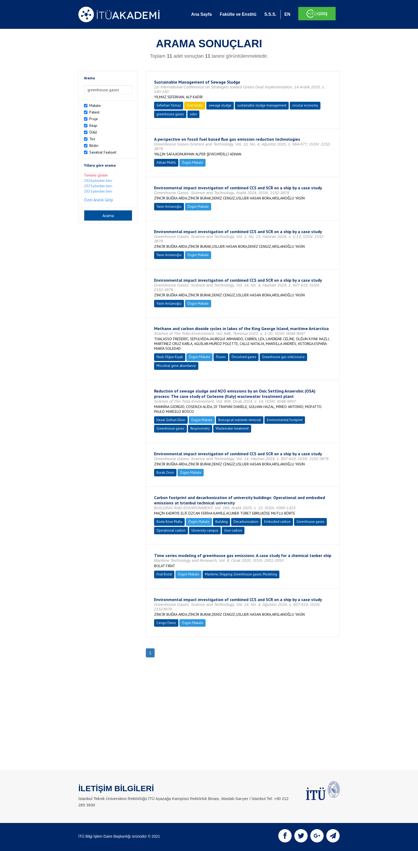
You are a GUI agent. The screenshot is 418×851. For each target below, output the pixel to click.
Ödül (93, 132)
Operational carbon (171, 530)
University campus (204, 530)
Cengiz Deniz (166, 623)
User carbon (233, 530)
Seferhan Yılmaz (168, 105)
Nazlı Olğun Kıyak (169, 357)
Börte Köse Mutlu (169, 521)
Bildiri (93, 145)
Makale (95, 105)
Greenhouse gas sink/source (283, 357)
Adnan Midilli (166, 162)
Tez (92, 138)
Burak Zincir (165, 472)
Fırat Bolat (164, 574)
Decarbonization (246, 521)
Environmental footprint (285, 420)
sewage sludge (220, 105)
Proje (93, 118)
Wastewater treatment (232, 428)
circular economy (305, 105)
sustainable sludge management (261, 105)
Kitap (93, 125)
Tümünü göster (96, 175)
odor (193, 114)
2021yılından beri (98, 191)
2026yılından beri (98, 180)
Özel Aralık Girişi (98, 199)
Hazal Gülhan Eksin (170, 420)
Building (221, 521)
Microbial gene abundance (176, 365)
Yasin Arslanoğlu (169, 206)
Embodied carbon (277, 521)
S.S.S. (270, 14)
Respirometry (200, 428)
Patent (94, 112)
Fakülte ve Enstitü (238, 14)
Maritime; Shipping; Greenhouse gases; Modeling (241, 574)
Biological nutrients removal (239, 420)
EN (287, 14)
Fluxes (221, 357)
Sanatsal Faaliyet (102, 152)
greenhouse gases (170, 114)
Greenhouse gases (170, 428)
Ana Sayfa (201, 14)
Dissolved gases (244, 357)
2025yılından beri (98, 185)
